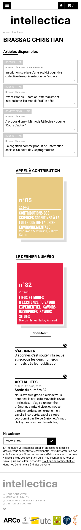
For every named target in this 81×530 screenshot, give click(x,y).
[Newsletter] (25, 441)
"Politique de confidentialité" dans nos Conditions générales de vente (39, 463)
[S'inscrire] (51, 441)
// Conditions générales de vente (24, 500)
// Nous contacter (15, 494)
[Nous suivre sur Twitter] (4, 509)
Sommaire (40, 333)
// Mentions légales (16, 497)
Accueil (7, 32)
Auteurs (18, 32)
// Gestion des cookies (17, 503)
